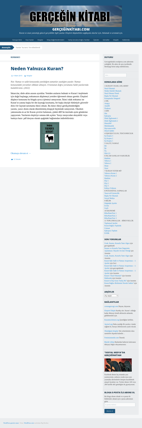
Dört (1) (107, 153)
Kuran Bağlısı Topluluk (112, 226)
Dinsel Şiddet (109, 131)
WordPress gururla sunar (11, 423)
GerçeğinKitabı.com (71, 29)
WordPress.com (29, 423)
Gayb (106, 208)
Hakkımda (126, 40)
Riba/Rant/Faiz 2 (110, 216)
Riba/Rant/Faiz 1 (110, 213)
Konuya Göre (17, 40)
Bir (105, 146)
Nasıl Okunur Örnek (111, 93)
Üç (105, 151)
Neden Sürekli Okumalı (112, 91)
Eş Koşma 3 (108, 136)
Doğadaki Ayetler (110, 203)
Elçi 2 (106, 183)
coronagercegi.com (111, 306)
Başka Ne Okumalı (111, 96)
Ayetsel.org (108, 324)
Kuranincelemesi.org (111, 320)
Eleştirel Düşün (109, 311)
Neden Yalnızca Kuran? (37, 68)
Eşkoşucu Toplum (110, 231)
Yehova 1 (107, 161)
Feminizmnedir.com (111, 338)
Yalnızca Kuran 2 (110, 176)
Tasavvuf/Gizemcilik (111, 193)
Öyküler (96, 40)
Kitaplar (40, 40)
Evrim (106, 206)
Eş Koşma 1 (108, 141)
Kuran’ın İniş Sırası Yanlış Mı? (115, 281)
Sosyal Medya (109, 198)
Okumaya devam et (21, 153)
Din (105, 113)
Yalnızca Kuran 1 (110, 173)
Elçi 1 (106, 181)
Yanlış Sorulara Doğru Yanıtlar (79, 40)
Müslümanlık (109, 126)
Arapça (107, 103)
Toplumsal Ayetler (110, 223)
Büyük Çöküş (109, 342)
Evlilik (106, 233)
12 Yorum (17, 159)
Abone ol (110, 411)
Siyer (106, 168)
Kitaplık (115, 40)
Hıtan (106, 166)
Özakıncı (107, 108)
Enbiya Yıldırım (110, 188)
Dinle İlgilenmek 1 (111, 118)
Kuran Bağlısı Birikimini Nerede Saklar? (119, 283)
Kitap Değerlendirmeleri (55, 40)
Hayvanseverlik (110, 128)
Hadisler (107, 158)
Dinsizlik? (108, 123)
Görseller (106, 40)
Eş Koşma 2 (108, 138)
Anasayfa (6, 47)
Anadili (107, 106)
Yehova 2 (107, 163)
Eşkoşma (107, 116)
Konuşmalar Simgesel (112, 98)
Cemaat (107, 228)
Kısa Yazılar (30, 40)
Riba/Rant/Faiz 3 (110, 218)
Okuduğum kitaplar (111, 331)
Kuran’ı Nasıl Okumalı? (113, 276)
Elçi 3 (106, 186)
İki (105, 148)
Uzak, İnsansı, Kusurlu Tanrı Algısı (117, 243)
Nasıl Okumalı (109, 88)
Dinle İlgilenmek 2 (111, 121)
